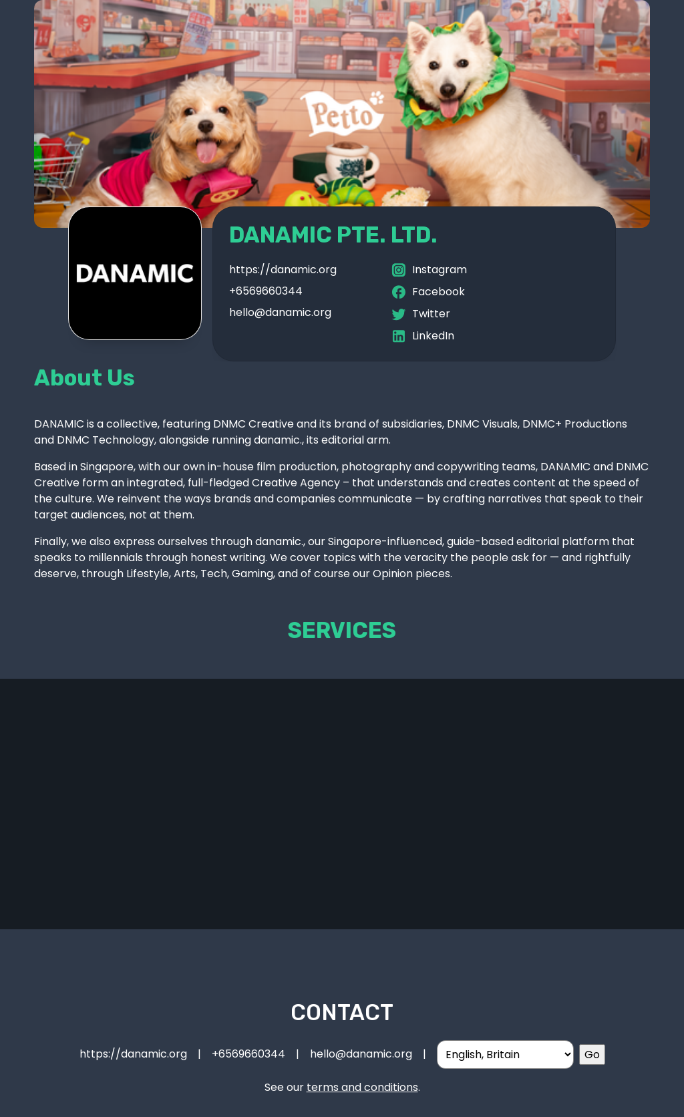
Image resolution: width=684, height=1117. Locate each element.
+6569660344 (266, 291)
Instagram (428, 270)
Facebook (427, 292)
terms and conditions (362, 1087)
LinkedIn (422, 336)
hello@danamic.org (280, 312)
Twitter (420, 314)
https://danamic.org (283, 269)
